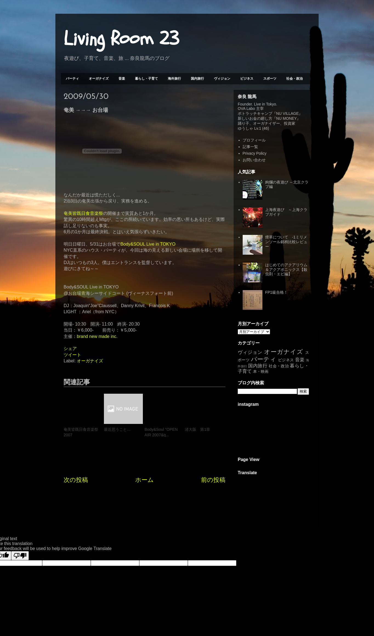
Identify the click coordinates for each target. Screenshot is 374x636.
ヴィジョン (222, 78)
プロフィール (254, 140)
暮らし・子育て (146, 78)
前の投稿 (213, 479)
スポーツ (269, 78)
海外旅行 (174, 78)
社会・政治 (294, 78)
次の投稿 (76, 479)
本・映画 (260, 371)
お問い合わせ (254, 160)
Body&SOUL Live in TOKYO (147, 244)
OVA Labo (246, 108)
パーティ (72, 78)
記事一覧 (250, 147)
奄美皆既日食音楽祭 (83, 213)
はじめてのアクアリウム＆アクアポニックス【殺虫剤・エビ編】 (286, 269)
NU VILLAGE (287, 113)
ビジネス (246, 78)
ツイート (72, 354)
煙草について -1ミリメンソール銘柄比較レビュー (286, 242)
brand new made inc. (97, 336)
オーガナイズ (99, 78)
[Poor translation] (20, 555)
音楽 (121, 78)
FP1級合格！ (276, 292)
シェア (70, 348)
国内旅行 (197, 78)
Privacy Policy (255, 153)
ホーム (144, 479)
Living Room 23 (121, 39)
